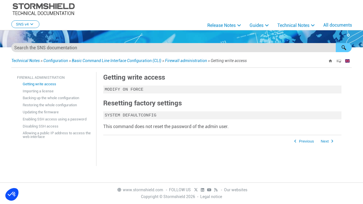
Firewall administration (186, 60)
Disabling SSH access (40, 126)
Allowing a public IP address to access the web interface (57, 135)
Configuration (55, 60)
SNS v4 (25, 24)
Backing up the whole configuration (51, 98)
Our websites (235, 190)
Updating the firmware (41, 112)
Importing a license (38, 91)
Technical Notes (293, 25)
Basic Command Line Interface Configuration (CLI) (116, 60)
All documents (337, 25)
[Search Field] (181, 47)
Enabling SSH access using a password (54, 119)
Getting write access (39, 84)
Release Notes (221, 25)
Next (325, 142)
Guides (256, 25)
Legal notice (211, 196)
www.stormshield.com (140, 190)
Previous (306, 142)
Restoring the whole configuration (50, 105)
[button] (344, 47)
